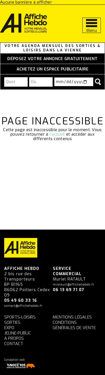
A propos (14, 338)
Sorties (12, 322)
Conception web (20, 363)
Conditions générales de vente (74, 325)
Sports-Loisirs (20, 317)
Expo (9, 328)
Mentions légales (72, 317)
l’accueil (57, 134)
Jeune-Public (17, 333)
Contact (13, 343)
